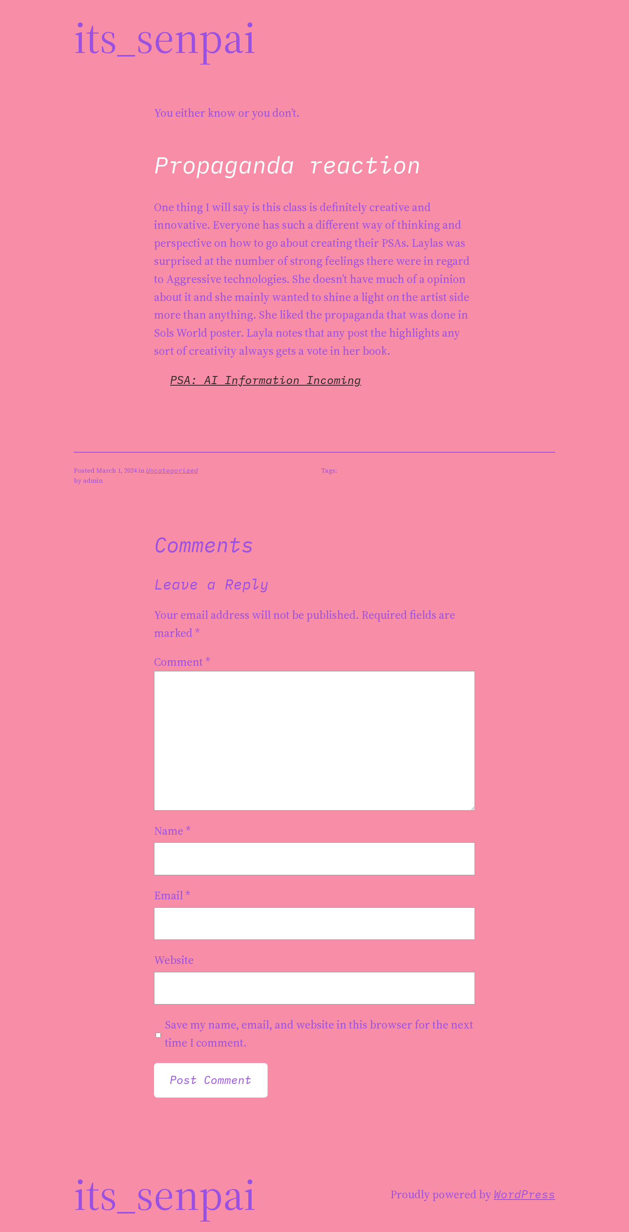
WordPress (524, 1194)
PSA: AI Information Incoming (265, 379)
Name (172, 830)
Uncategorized (172, 470)
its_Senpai (165, 37)
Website (174, 960)
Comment (182, 661)
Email (172, 895)
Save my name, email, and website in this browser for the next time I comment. (319, 1033)
